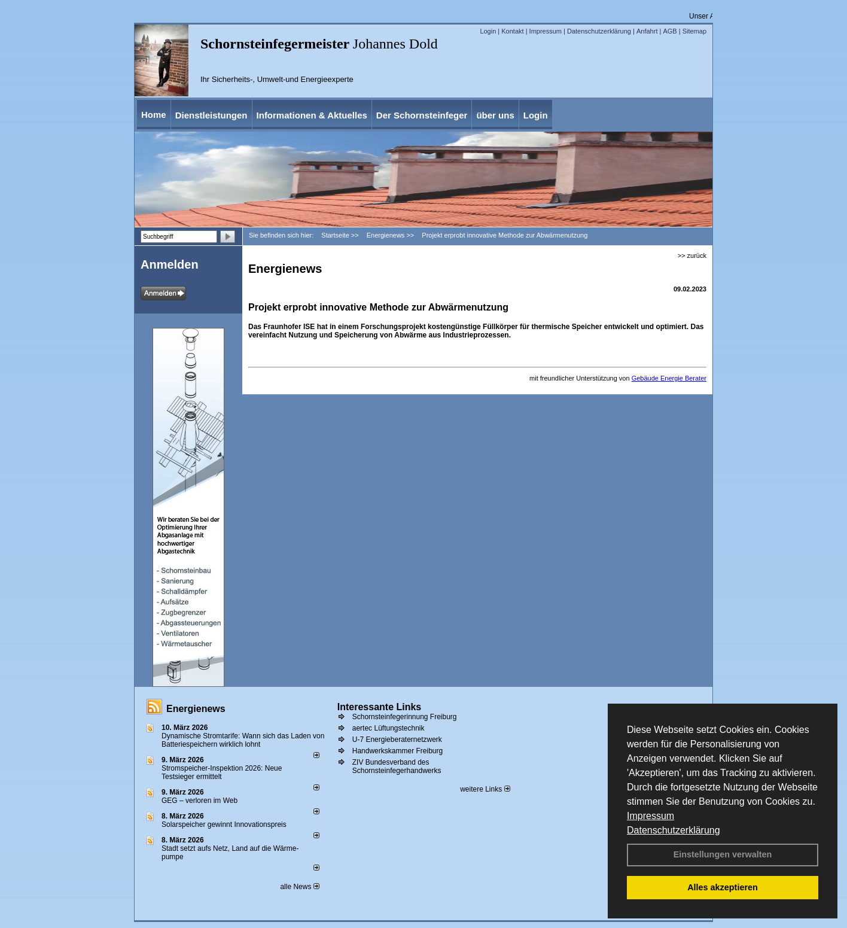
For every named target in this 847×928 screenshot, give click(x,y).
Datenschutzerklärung (673, 830)
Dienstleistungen (211, 115)
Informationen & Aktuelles (312, 115)
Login (488, 31)
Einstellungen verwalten (723, 854)
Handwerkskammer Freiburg (397, 751)
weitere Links (485, 789)
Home (153, 114)
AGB (670, 31)
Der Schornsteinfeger (422, 115)
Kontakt (512, 31)
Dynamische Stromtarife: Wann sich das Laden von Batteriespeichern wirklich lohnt (243, 740)
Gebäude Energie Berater (669, 378)
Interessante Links (379, 707)
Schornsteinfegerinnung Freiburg (404, 717)
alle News (299, 887)
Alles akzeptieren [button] (722, 887)
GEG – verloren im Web (199, 800)
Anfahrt (646, 31)
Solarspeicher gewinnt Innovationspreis (224, 824)
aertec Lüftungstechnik (388, 728)
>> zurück (692, 255)
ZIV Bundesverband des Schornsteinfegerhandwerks (396, 766)
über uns (495, 115)
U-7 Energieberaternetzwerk (397, 739)
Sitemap (694, 31)
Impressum (650, 816)
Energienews (196, 709)
